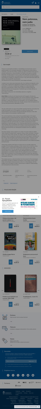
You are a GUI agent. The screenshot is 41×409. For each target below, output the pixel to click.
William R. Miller (6, 215)
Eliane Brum (25, 251)
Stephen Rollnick (12, 215)
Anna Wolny (25, 17)
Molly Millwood (26, 215)
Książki (12, 14)
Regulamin (29, 400)
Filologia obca (6, 183)
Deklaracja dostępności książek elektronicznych (29, 397)
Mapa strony (14, 401)
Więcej (15, 358)
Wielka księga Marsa (9, 254)
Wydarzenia (18, 391)
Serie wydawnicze (22, 401)
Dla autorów (28, 391)
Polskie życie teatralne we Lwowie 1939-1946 (10, 297)
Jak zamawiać (13, 400)
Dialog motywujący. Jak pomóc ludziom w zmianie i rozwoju (9, 220)
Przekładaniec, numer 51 (30, 297)
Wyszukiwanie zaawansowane (7, 10)
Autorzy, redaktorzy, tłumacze (12, 398)
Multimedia (36, 401)
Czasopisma (22, 398)
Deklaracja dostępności (13, 397)
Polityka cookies (21, 400)
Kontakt (17, 394)
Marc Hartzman (5, 251)
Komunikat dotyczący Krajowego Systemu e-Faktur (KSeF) (22, 403)
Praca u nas (31, 393)
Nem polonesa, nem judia (21, 14)
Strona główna (4, 14)
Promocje (25, 393)
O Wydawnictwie (19, 393)
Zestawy (29, 401)
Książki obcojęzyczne (13, 183)
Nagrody (36, 398)
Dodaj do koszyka (30, 51)
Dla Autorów (30, 398)
